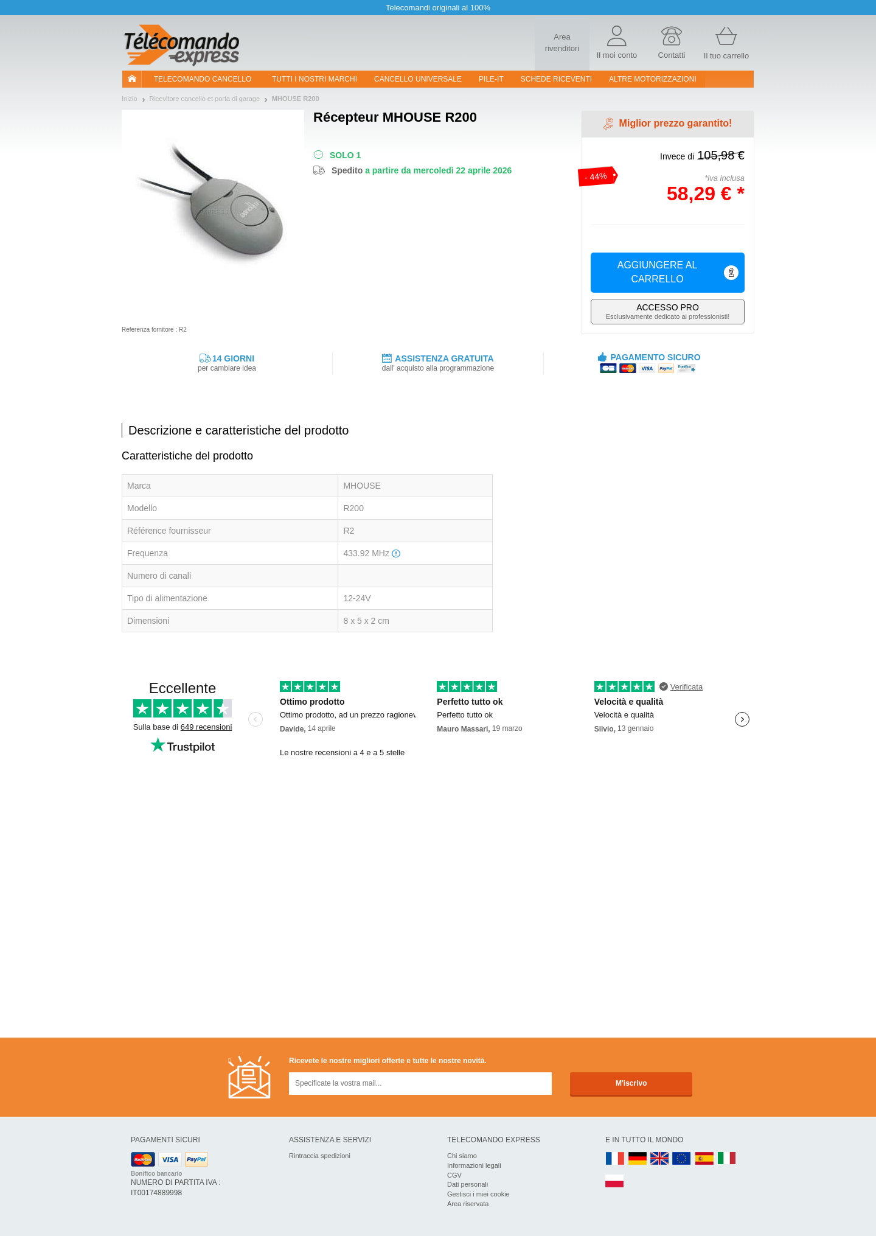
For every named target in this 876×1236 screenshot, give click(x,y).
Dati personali (467, 1184)
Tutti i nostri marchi (314, 79)
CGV (454, 1175)
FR (615, 1159)
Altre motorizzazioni (653, 79)
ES (704, 1159)
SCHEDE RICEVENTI (556, 79)
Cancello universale (418, 79)
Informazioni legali (474, 1165)
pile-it (491, 79)
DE (637, 1159)
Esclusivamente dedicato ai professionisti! (667, 311)
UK (660, 1159)
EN (682, 1159)
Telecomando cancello (203, 79)
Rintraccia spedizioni (319, 1155)
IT (727, 1159)
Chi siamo (462, 1155)
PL (615, 1181)
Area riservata (467, 1203)
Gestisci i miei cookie (478, 1194)
